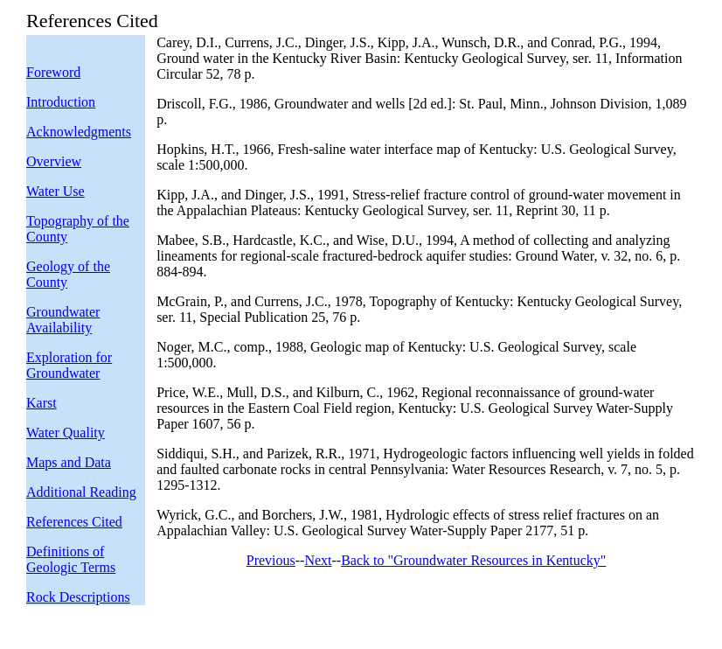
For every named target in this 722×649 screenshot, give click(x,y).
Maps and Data (68, 462)
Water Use (55, 191)
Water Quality (65, 432)
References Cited (74, 521)
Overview (53, 161)
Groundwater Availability (63, 319)
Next (317, 560)
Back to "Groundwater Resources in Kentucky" (473, 560)
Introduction (60, 101)
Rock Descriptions (78, 597)
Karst (41, 402)
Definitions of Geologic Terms (70, 559)
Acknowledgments (78, 131)
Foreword (53, 72)
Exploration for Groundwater (69, 365)
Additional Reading (81, 492)
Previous (270, 560)
